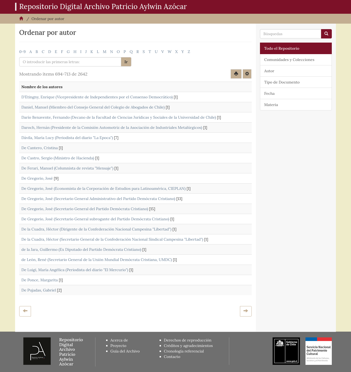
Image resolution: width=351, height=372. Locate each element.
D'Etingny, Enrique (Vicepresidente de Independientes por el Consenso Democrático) (97, 97)
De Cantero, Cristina (39, 147)
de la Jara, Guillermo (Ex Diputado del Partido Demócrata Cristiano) (81, 249)
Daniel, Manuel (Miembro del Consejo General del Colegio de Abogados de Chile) (93, 107)
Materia (271, 104)
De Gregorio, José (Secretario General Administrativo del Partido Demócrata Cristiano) (98, 198)
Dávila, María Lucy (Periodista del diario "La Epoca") (67, 137)
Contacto (172, 356)
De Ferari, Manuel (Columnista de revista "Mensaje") (67, 168)
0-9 (22, 51)
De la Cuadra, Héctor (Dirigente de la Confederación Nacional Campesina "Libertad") (96, 229)
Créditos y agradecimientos (188, 345)
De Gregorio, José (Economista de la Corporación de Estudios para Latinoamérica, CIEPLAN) (103, 188)
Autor (269, 70)
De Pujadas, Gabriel (38, 290)
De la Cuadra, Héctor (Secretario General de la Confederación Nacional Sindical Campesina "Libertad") (112, 239)
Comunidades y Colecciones (289, 59)
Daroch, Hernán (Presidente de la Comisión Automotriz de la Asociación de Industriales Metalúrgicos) (111, 127)
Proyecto (118, 345)
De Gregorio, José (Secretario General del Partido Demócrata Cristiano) (84, 208)
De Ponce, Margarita (39, 279)
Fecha (269, 93)
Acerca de (119, 340)
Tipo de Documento (282, 82)
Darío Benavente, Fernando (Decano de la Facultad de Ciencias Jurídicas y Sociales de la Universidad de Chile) (118, 117)
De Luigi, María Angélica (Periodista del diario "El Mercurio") (74, 269)
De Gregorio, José (37, 178)
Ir (126, 61)
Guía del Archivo (125, 351)
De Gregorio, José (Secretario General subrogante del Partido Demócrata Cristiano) (95, 218)
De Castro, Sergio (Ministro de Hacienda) (57, 158)
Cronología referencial (184, 351)
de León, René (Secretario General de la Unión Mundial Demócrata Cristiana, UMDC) (96, 259)
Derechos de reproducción (188, 340)
